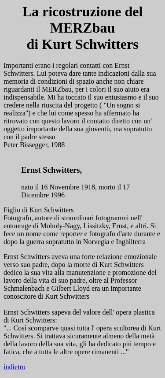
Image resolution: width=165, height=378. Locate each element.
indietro (15, 367)
